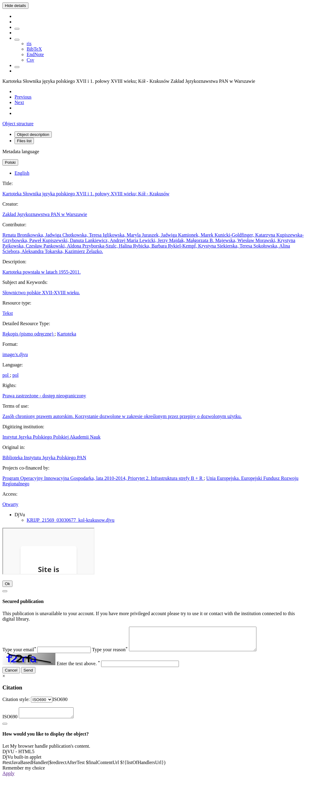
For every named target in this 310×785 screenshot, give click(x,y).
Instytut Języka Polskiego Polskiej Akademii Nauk (51, 437)
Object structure (18, 123)
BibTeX (34, 49)
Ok (7, 583)
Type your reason (110, 654)
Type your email (19, 654)
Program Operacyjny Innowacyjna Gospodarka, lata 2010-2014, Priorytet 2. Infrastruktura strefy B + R (103, 478)
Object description (33, 134)
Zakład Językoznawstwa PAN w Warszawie (44, 214)
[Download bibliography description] (17, 40)
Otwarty (10, 504)
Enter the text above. (78, 668)
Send (28, 674)
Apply (8, 779)
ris (29, 43)
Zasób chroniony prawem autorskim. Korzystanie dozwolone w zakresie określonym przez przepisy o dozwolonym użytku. (122, 416)
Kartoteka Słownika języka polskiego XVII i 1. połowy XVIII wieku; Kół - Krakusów (85, 193)
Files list (24, 141)
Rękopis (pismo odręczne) (28, 333)
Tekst (7, 313)
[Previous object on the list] (23, 96)
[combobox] (60, 703)
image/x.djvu (15, 354)
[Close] (4, 591)
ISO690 (10, 723)
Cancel (11, 674)
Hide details (15, 5)
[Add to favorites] (17, 29)
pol (6, 375)
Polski (10, 162)
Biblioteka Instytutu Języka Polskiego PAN (44, 457)
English (22, 173)
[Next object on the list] (19, 102)
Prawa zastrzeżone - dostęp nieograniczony (44, 395)
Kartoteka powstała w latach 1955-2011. (41, 272)
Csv (30, 59)
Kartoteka (66, 333)
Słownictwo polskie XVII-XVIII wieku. (41, 292)
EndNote (35, 54)
